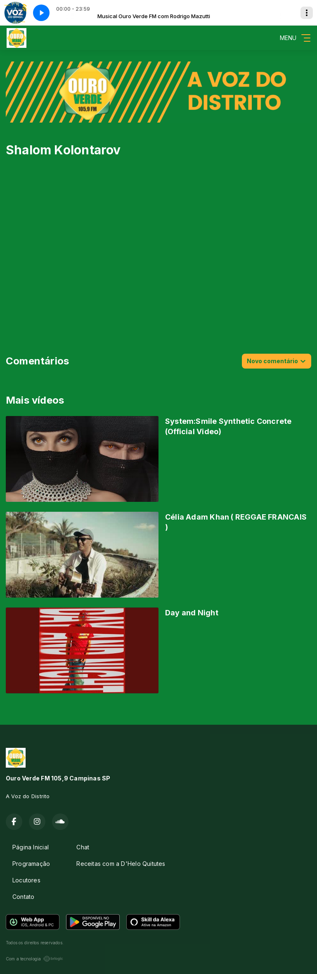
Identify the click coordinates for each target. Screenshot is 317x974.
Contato (23, 896)
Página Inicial (30, 847)
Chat (82, 847)
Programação (31, 863)
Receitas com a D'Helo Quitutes (120, 863)
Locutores (26, 880)
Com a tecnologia (34, 959)
